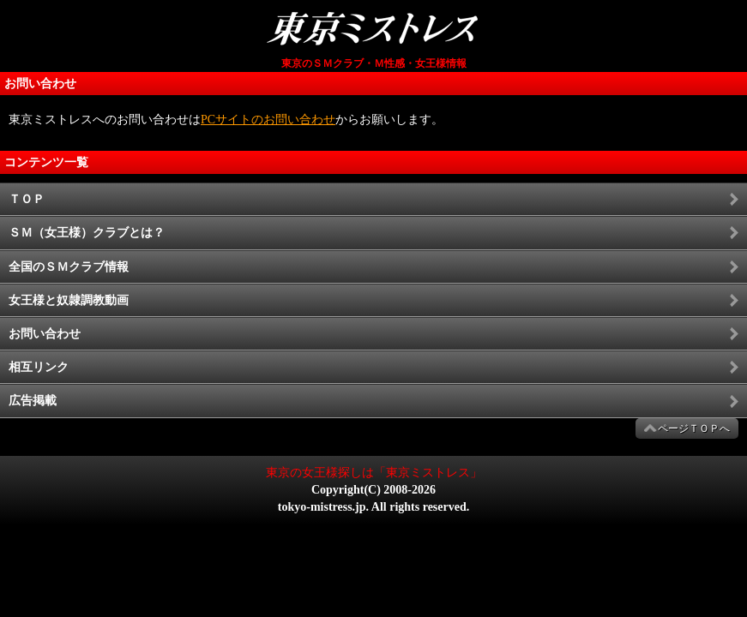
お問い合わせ (45, 333)
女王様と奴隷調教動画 (69, 300)
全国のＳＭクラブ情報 (69, 267)
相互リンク (39, 367)
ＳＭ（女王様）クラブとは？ (87, 232)
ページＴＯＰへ (694, 428)
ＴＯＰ (27, 199)
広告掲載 (33, 400)
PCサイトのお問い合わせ (268, 119)
